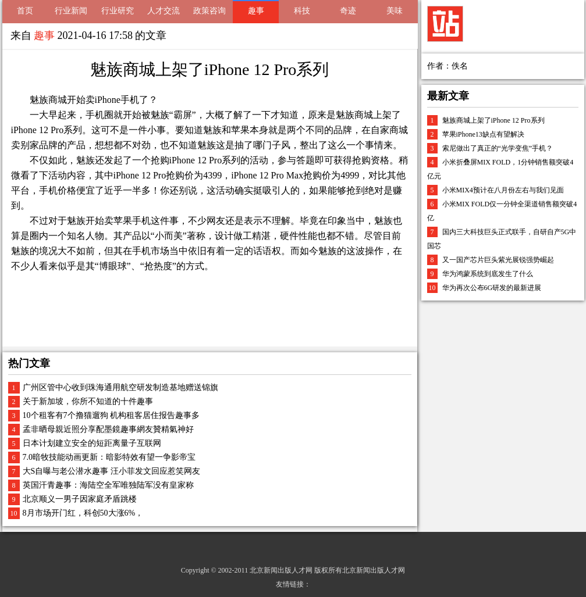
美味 (394, 10)
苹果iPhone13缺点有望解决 (483, 134)
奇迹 (348, 10)
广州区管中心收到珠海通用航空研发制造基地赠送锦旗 (120, 387)
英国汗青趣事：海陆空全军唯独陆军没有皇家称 (108, 485)
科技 (302, 10)
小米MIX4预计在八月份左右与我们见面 (503, 190)
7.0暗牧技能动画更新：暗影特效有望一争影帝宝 (109, 457)
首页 (25, 10)
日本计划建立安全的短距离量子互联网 (92, 443)
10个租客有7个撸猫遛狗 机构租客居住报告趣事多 (111, 415)
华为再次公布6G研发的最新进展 (492, 288)
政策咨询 (209, 10)
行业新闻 (71, 10)
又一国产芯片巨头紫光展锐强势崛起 (498, 260)
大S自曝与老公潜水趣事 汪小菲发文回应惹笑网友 (111, 471)
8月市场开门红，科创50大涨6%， (83, 513)
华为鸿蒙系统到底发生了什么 (487, 274)
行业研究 (117, 10)
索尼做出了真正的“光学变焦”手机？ (497, 148)
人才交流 (163, 10)
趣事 (256, 10)
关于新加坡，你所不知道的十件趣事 (88, 401)
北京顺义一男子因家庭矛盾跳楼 (80, 499)
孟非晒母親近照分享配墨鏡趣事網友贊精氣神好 (108, 429)
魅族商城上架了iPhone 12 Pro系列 (493, 120)
